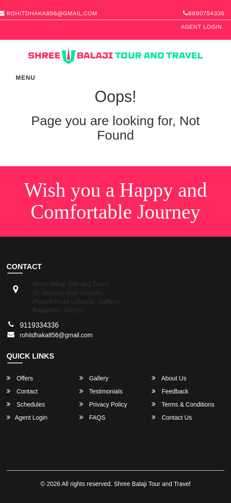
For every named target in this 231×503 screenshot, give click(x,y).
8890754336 (203, 13)
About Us (169, 378)
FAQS (92, 417)
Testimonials (101, 391)
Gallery (94, 378)
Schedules (26, 404)
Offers (20, 378)
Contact (22, 391)
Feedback (170, 391)
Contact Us (172, 417)
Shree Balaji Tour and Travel (152, 483)
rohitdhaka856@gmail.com (56, 335)
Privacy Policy (103, 404)
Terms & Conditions (183, 404)
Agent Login (201, 26)
